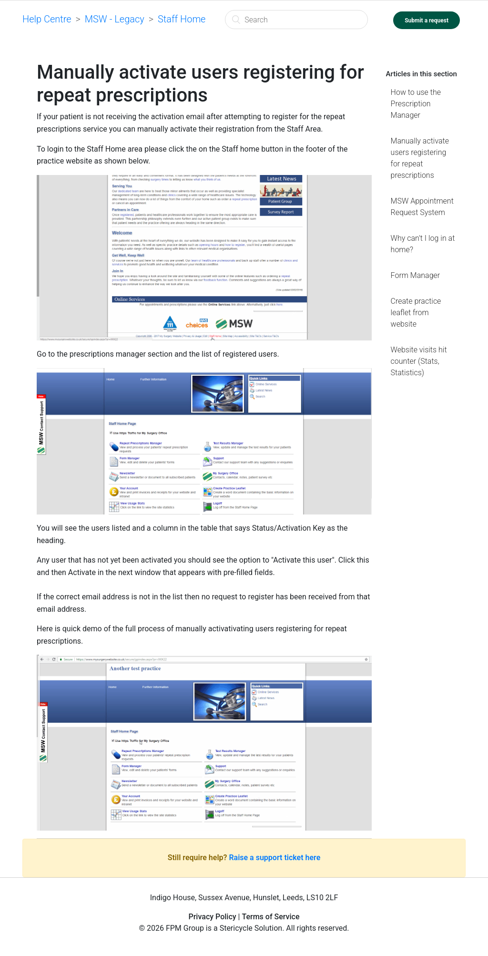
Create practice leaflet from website (416, 313)
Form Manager (415, 275)
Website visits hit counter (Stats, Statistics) (419, 361)
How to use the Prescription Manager (416, 104)
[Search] (296, 19)
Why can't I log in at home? (423, 244)
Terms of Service (270, 916)
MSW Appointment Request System (422, 206)
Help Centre (46, 19)
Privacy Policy (212, 916)
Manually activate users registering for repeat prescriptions (420, 158)
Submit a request (426, 20)
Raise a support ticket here (274, 857)
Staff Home (182, 19)
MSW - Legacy (114, 19)
